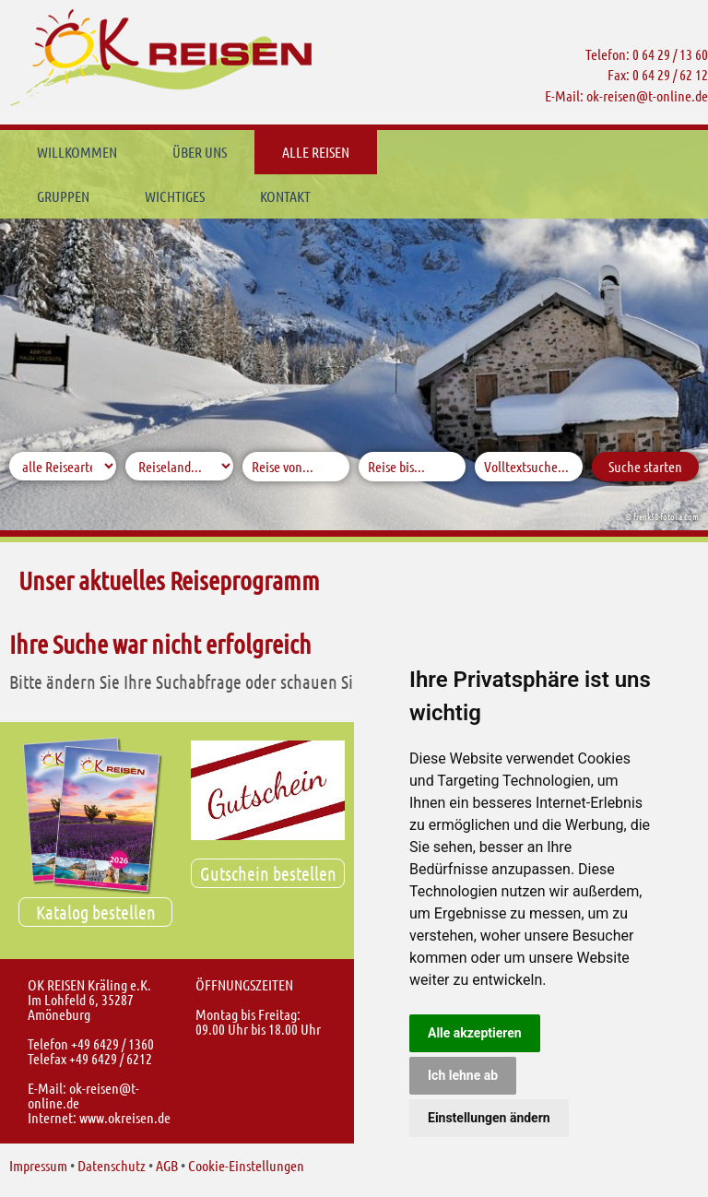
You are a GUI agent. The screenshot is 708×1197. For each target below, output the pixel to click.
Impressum (38, 1165)
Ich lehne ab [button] (463, 1075)
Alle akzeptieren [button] (475, 1032)
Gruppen (431, 151)
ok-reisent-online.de (647, 95)
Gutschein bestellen (268, 873)
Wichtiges (542, 151)
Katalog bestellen (96, 912)
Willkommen (77, 151)
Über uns (199, 151)
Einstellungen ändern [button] (489, 1117)
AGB (167, 1165)
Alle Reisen (315, 151)
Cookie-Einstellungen (246, 1165)
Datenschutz (111, 1165)
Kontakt (62, 196)
